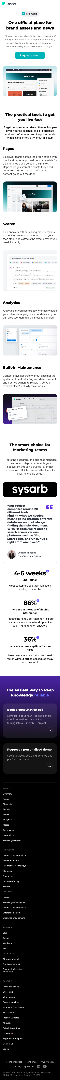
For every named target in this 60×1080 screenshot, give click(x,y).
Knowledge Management (15, 902)
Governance (8, 830)
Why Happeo (9, 997)
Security (17, 1066)
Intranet (6, 897)
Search (6, 809)
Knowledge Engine (11, 840)
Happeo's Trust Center (13, 1007)
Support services (11, 1002)
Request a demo (30, 55)
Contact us (8, 1043)
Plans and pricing (11, 986)
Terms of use (31, 1062)
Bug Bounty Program (12, 1038)
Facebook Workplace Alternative (13, 970)
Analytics (7, 819)
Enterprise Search (11, 912)
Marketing (8, 871)
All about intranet (11, 959)
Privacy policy (47, 1062)
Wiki (5, 948)
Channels (7, 804)
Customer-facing (11, 881)
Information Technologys (14, 865)
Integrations (8, 835)
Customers (8, 992)
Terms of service (14, 1062)
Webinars (7, 943)
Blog (5, 933)
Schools (6, 886)
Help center (8, 1012)
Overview (7, 794)
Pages (6, 799)
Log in (6, 1049)
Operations (8, 876)
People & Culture (11, 860)
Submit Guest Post (12, 1028)
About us (7, 1023)
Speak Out (29, 1066)
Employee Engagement (14, 918)
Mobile (6, 825)
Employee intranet (11, 964)
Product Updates (11, 1017)
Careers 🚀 (8, 1033)
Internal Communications (14, 855)
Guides (6, 938)
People (6, 814)
